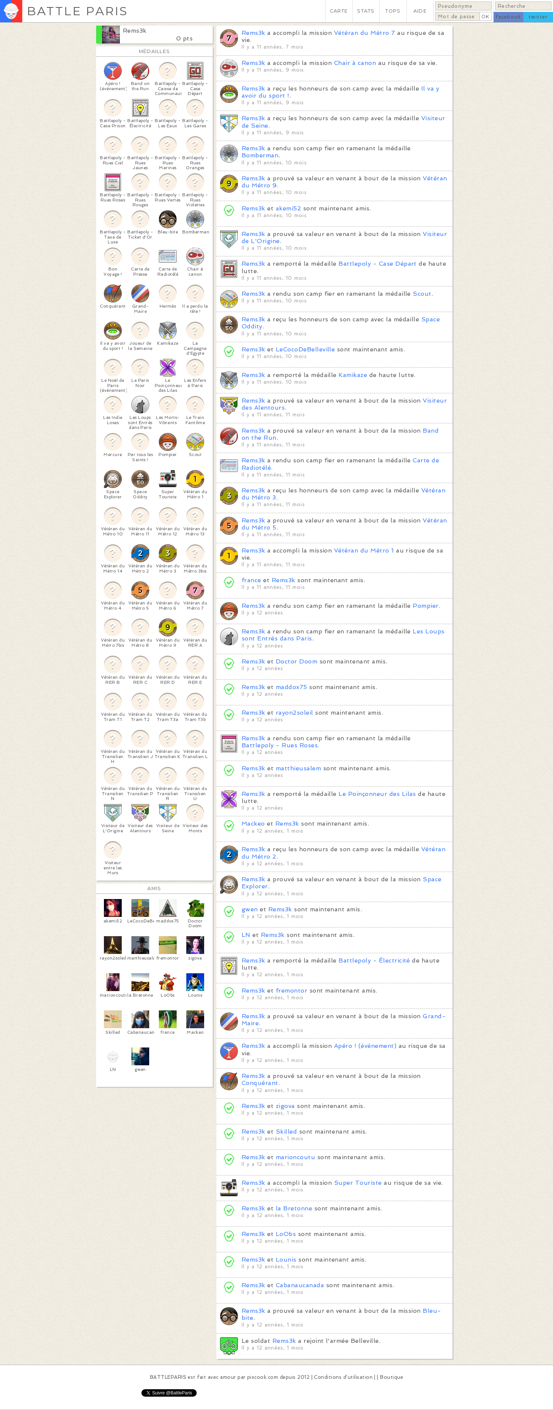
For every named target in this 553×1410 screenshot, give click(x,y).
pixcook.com (262, 1377)
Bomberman (260, 155)
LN (246, 934)
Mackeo (253, 823)
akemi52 (288, 208)
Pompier (425, 605)
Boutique (391, 1377)
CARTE (339, 11)
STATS (365, 11)
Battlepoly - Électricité (374, 960)
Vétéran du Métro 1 (364, 550)
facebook (508, 17)
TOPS (392, 11)
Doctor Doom (296, 661)
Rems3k (135, 30)
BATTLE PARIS (77, 11)
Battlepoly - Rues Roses (280, 745)
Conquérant (260, 1082)
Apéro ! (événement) (365, 1045)
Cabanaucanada (300, 1285)
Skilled (286, 1131)
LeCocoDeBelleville (305, 349)
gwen (250, 909)
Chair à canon (355, 62)
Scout (422, 293)
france (251, 580)
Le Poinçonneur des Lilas (377, 793)
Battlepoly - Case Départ (377, 263)
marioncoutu (295, 1157)
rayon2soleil (294, 712)
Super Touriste (358, 1182)
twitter (538, 17)
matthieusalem (298, 768)
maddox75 (291, 687)
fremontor (291, 990)
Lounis (286, 1259)
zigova (285, 1105)
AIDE (420, 11)
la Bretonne (294, 1208)
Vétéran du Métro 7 (364, 32)
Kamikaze (352, 374)
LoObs (286, 1233)
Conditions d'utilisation (343, 1377)
